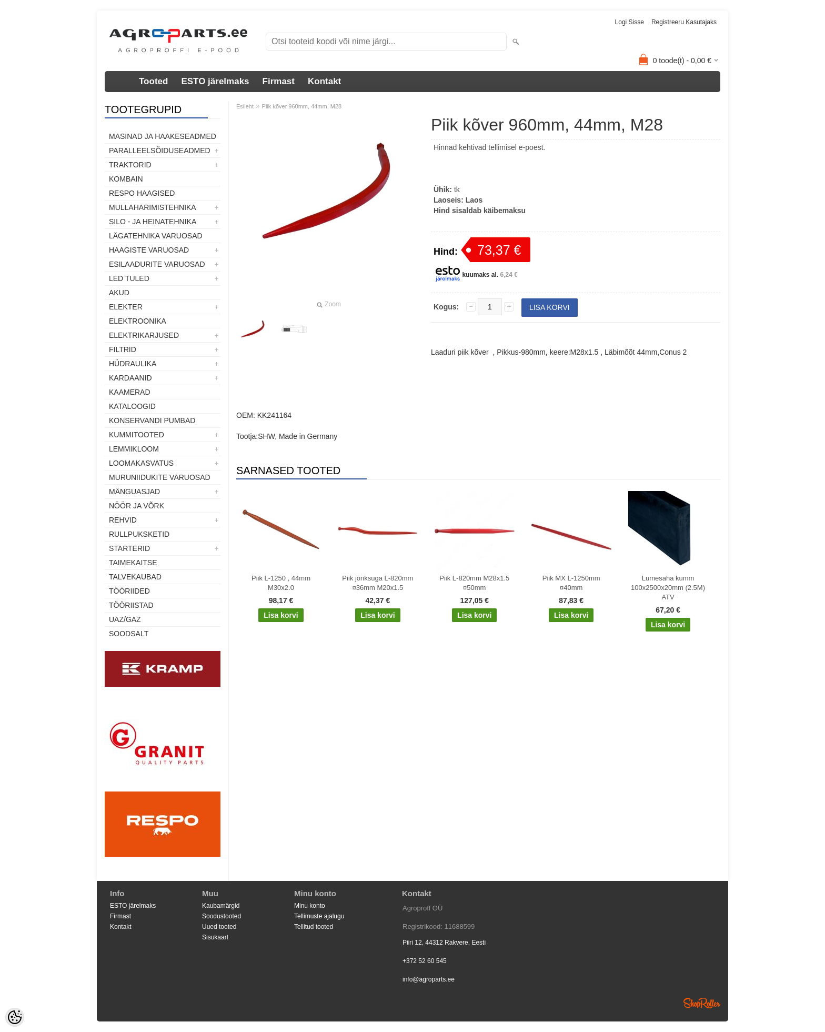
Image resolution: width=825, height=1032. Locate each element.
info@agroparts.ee (429, 979)
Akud (119, 292)
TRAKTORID (130, 165)
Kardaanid (130, 378)
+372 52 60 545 (425, 961)
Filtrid (122, 349)
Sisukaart (215, 937)
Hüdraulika (132, 363)
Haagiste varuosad (149, 250)
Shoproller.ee (701, 1003)
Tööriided (129, 591)
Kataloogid (132, 406)
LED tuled (129, 278)
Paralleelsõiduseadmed (159, 150)
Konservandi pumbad (152, 420)
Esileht (245, 106)
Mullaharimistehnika (152, 207)
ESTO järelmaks (215, 81)
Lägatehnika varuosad (156, 236)
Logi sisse (629, 22)
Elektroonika (137, 321)
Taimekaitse (133, 562)
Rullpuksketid (139, 534)
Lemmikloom (134, 449)
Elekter (126, 307)
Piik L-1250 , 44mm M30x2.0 (280, 583)
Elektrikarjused (144, 335)
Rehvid (123, 520)
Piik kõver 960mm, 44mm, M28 (302, 106)
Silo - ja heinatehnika (152, 221)
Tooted (153, 81)
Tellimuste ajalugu (319, 916)
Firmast (279, 81)
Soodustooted (221, 916)
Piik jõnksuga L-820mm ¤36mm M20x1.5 (377, 583)
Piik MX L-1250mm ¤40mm (571, 583)
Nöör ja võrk (136, 506)
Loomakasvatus (141, 463)
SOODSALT (128, 633)
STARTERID (129, 548)
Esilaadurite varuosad (157, 264)
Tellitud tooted (313, 926)
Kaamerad (129, 392)
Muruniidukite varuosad (159, 477)
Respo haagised (142, 193)
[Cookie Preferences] (14, 1017)
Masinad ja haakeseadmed (162, 136)
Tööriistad (131, 605)
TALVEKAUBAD (135, 577)
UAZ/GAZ (125, 619)
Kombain (126, 179)
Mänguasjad (134, 491)
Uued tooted (219, 926)
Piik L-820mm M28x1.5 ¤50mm (474, 583)
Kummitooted (136, 434)
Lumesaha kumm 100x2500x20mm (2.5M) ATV (668, 587)
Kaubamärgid (220, 905)
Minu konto (309, 905)
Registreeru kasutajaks (684, 22)
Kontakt (324, 81)
